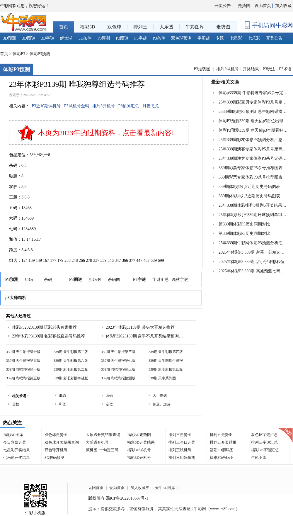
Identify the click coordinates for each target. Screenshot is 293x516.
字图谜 (203, 38)
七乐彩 (254, 38)
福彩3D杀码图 (222, 457)
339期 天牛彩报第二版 (71, 352)
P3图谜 (122, 38)
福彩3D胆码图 (222, 450)
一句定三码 (108, 450)
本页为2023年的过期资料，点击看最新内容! (106, 133)
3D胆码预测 (54, 457)
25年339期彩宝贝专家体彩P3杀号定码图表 (253, 102)
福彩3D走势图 (139, 434)
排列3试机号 (227, 69)
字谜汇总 (160, 279)
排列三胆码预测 (181, 457)
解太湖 (66, 38)
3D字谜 (47, 38)
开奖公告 (222, 6)
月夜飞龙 (150, 106)
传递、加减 (161, 404)
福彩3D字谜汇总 (265, 450)
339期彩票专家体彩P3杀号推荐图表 (250, 177)
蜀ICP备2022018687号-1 (127, 498)
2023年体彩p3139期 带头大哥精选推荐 (140, 327)
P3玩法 (269, 69)
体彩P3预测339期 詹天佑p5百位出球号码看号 (253, 121)
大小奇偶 (160, 395)
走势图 (244, 6)
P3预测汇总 (128, 106)
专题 (220, 38)
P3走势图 (202, 69)
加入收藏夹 (139, 488)
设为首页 (263, 6)
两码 (109, 395)
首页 (4, 54)
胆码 (29, 279)
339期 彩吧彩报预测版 (118, 378)
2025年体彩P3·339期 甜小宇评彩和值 (252, 261)
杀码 (48, 279)
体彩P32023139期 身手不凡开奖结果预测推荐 (145, 336)
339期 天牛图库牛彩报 (166, 361)
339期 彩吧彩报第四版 (166, 369)
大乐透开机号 (97, 442)
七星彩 (236, 38)
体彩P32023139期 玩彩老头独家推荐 (44, 327)
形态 (62, 395)
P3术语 (285, 69)
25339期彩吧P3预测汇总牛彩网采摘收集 (253, 111)
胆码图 (94, 279)
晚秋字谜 (180, 279)
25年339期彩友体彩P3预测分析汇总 (250, 140)
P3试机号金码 (76, 106)
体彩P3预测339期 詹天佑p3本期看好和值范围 (253, 130)
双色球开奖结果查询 (62, 442)
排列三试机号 (179, 450)
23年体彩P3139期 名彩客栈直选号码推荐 (48, 336)
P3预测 (104, 38)
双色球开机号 (56, 450)
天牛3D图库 (165, 488)
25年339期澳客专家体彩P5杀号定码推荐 (253, 149)
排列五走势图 (221, 434)
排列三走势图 (179, 434)
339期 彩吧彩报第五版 (23, 378)
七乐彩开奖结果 (16, 457)
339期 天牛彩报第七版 (118, 361)
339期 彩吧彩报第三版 (118, 369)
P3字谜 (140, 38)
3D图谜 (28, 38)
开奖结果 (251, 69)
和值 (62, 404)
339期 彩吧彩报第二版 (71, 369)
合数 (15, 404)
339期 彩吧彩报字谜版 (71, 378)
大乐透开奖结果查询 (103, 434)
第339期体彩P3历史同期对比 (244, 233)
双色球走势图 (56, 434)
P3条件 (159, 38)
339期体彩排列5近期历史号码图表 (249, 186)
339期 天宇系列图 (162, 378)
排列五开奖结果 (223, 442)
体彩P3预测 (40, 54)
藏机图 (91, 450)
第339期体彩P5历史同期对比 (244, 224)
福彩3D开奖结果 (141, 442)
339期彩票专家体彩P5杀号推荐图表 (250, 168)
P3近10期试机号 (46, 106)
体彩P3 (19, 54)
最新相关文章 (225, 81)
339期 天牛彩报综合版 (23, 352)
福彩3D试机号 (139, 450)
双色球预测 (181, 38)
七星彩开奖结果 (16, 450)
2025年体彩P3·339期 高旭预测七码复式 (253, 271)
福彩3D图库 (13, 434)
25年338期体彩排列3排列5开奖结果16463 (253, 205)
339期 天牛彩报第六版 (71, 361)
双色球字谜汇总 (264, 434)
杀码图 (114, 279)
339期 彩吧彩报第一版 (23, 369)
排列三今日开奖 (181, 442)
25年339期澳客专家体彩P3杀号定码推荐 (253, 158)
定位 (109, 404)
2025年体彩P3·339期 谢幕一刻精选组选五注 (253, 252)
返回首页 (95, 488)
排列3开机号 (103, 106)
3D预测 (9, 38)
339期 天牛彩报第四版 (166, 352)
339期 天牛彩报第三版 (118, 352)
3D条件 (84, 38)
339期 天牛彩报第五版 (23, 361)
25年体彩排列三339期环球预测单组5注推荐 (253, 215)
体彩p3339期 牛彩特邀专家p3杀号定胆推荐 (253, 93)
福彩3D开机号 (139, 457)
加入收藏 (283, 6)
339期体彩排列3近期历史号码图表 (249, 196)
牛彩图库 (258, 457)
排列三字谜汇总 (264, 442)
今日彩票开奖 (14, 442)
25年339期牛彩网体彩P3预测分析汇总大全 (253, 243)
